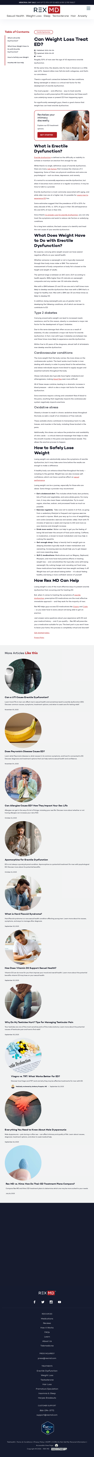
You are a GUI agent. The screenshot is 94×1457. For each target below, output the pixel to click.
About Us (47, 1341)
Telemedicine (47, 1345)
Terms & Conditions (24, 1442)
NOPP (48, 1442)
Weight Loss (34, 16)
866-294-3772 (47, 1410)
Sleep (47, 16)
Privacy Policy (39, 637)
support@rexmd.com (47, 1415)
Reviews (47, 1323)
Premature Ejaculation (47, 1389)
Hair (73, 16)
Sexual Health (15, 16)
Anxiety (82, 16)
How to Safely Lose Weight (18, 57)
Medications (47, 1318)
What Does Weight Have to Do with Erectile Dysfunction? (18, 49)
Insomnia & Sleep (47, 1393)
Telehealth (11, 1442)
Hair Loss (47, 1384)
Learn (47, 1336)
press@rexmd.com (47, 1358)
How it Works (47, 1327)
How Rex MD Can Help (16, 63)
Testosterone (60, 16)
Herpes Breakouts (47, 1398)
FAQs (47, 1332)
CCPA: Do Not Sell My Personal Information (69, 1442)
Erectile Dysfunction (43, 32)
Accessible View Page (44, 1445)
